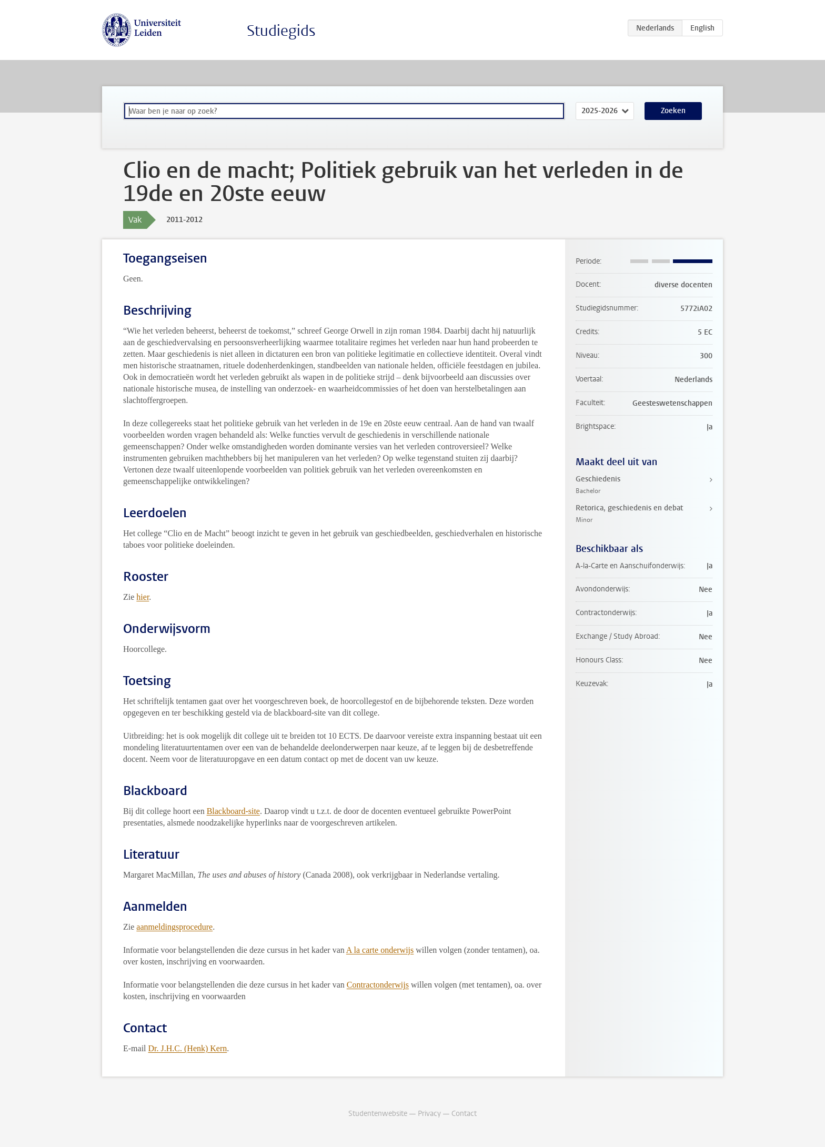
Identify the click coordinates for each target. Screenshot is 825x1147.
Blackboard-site (233, 811)
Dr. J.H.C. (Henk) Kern (187, 1048)
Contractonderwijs (378, 984)
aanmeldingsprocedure (174, 926)
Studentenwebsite (377, 1114)
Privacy (429, 1114)
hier (142, 596)
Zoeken (673, 111)
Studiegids (281, 31)
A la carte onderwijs (380, 949)
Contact (464, 1114)
